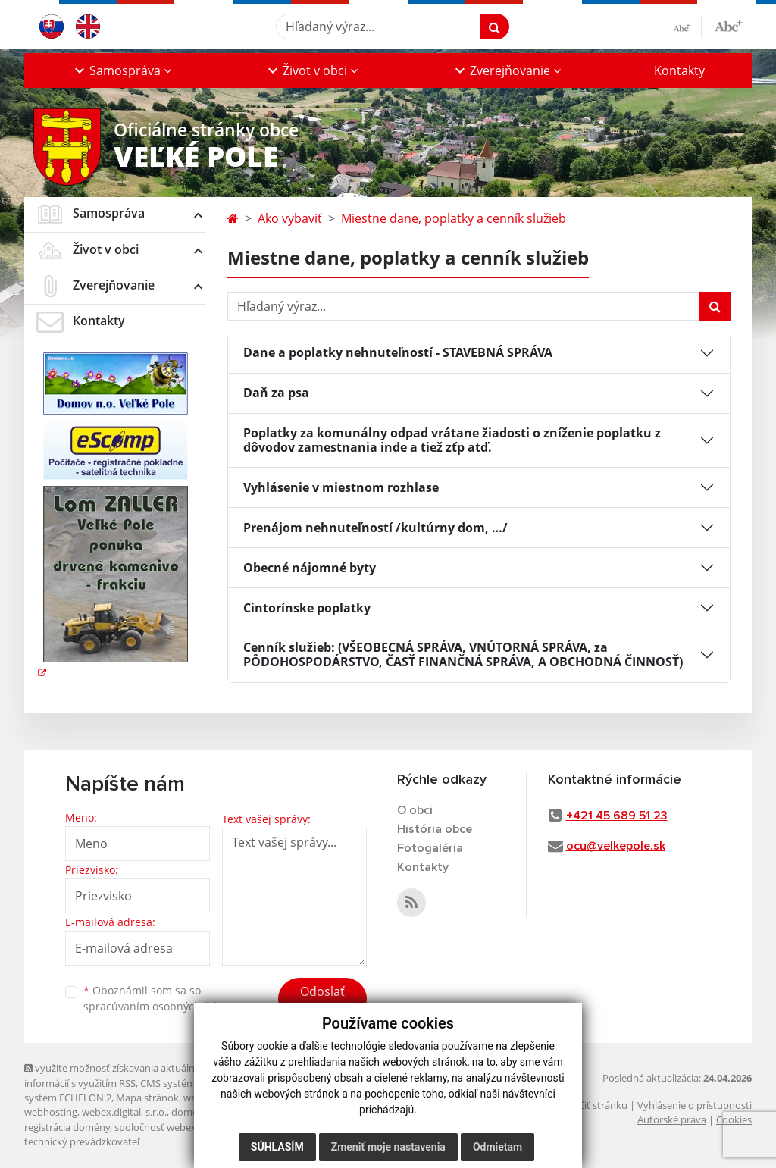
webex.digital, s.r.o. (124, 1112)
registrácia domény (67, 1127)
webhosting (50, 1112)
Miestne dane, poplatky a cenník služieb (453, 218)
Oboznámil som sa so (160, 998)
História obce (434, 829)
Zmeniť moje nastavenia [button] (388, 1147)
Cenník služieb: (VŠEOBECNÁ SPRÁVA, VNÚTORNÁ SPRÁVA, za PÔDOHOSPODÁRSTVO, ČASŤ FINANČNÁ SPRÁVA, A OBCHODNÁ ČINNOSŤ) (463, 654)
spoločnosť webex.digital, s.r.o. (183, 1127)
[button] (121, 70)
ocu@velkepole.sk (615, 846)
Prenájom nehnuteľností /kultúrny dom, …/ (375, 527)
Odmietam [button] (497, 1147)
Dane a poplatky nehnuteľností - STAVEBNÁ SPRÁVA (397, 352)
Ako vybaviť (290, 218)
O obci (415, 810)
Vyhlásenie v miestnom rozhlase (341, 487)
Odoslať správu (322, 1000)
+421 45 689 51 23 (617, 815)
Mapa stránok (147, 1097)
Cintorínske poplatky (307, 608)
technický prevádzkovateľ (81, 1141)
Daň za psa (276, 392)
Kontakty (679, 70)
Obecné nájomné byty (309, 567)
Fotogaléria (430, 848)
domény (189, 1112)
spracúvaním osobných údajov (160, 1006)
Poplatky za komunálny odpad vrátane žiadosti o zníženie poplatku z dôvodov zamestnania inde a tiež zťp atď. (452, 440)
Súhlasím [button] (277, 1147)
